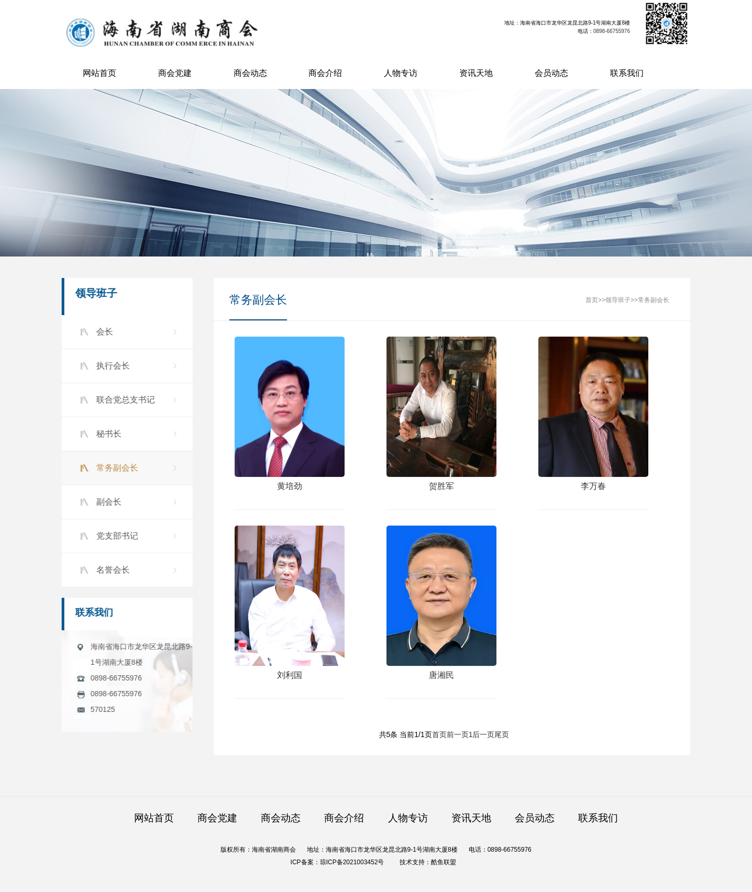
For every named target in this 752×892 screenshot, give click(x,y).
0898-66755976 (612, 31)
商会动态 (250, 73)
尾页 (501, 735)
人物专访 (400, 73)
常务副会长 (115, 467)
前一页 (458, 735)
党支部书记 (115, 535)
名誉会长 (111, 569)
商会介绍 (325, 73)
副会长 (106, 501)
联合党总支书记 (123, 399)
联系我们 (627, 73)
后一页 (483, 735)
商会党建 (175, 73)
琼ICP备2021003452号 (352, 862)
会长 (102, 331)
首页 (591, 300)
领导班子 (618, 300)
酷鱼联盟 (443, 862)
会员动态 (551, 73)
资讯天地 (476, 73)
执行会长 (111, 365)
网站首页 (99, 73)
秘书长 (106, 433)
